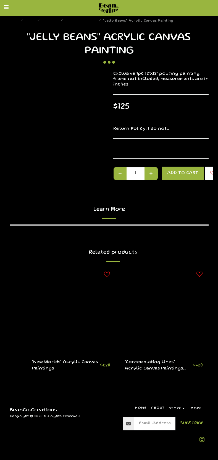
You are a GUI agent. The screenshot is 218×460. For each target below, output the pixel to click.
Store (30, 20)
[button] (6, 8)
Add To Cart (182, 173)
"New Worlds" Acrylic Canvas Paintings (65, 365)
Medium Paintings (81, 20)
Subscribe (191, 423)
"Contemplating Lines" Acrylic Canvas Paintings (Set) (154, 366)
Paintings (50, 20)
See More (198, 129)
